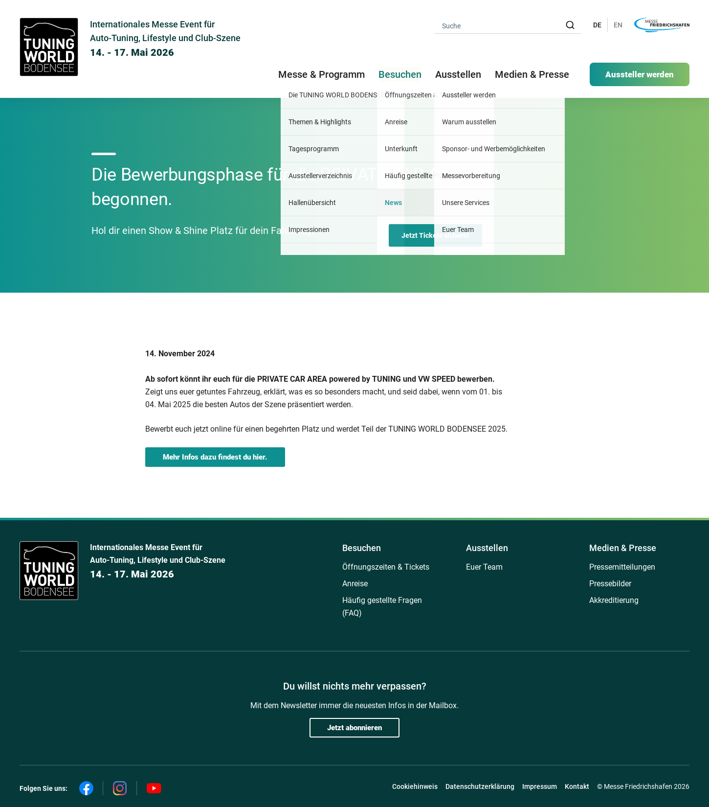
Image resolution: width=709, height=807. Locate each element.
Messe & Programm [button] (321, 74)
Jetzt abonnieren (354, 727)
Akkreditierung (614, 600)
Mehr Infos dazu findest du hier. (215, 457)
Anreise (355, 583)
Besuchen (361, 548)
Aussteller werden (639, 74)
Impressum (539, 786)
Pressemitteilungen (622, 567)
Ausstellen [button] (458, 74)
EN (618, 25)
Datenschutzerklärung (479, 786)
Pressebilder (610, 583)
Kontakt (577, 786)
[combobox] (507, 25)
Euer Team (484, 567)
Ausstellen (487, 548)
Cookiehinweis (415, 786)
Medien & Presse (532, 74)
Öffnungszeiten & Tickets (385, 567)
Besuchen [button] (399, 74)
